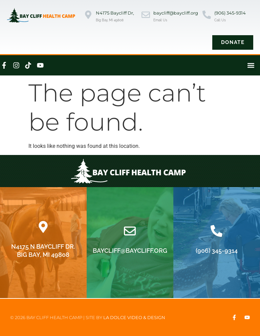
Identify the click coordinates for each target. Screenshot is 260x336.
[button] (251, 65)
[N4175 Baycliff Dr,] (88, 15)
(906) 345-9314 (230, 13)
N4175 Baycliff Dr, (115, 13)
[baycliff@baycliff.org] (146, 15)
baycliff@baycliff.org (175, 13)
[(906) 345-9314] (206, 15)
